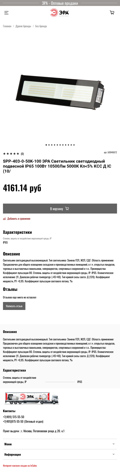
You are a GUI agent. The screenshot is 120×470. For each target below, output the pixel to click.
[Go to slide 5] (57, 145)
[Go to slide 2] (49, 145)
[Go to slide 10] (71, 145)
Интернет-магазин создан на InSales (20, 465)
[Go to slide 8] (65, 145)
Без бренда (41, 26)
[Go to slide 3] (51, 145)
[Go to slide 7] (62, 145)
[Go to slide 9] (68, 145)
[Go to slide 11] (74, 145)
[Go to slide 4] (54, 145)
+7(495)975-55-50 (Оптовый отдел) (23, 421)
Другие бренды (23, 26)
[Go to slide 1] (46, 145)
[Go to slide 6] (60, 145)
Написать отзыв (14, 306)
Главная (7, 26)
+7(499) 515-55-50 (13, 417)
